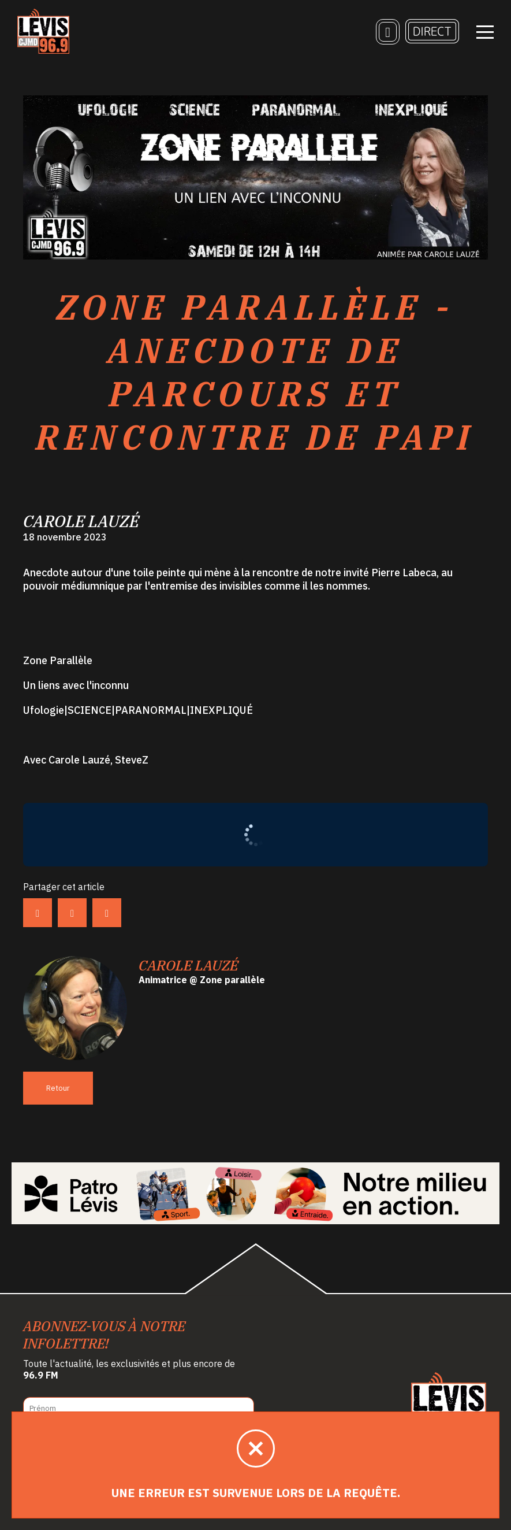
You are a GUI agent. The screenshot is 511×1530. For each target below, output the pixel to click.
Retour (58, 1088)
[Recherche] (388, 32)
